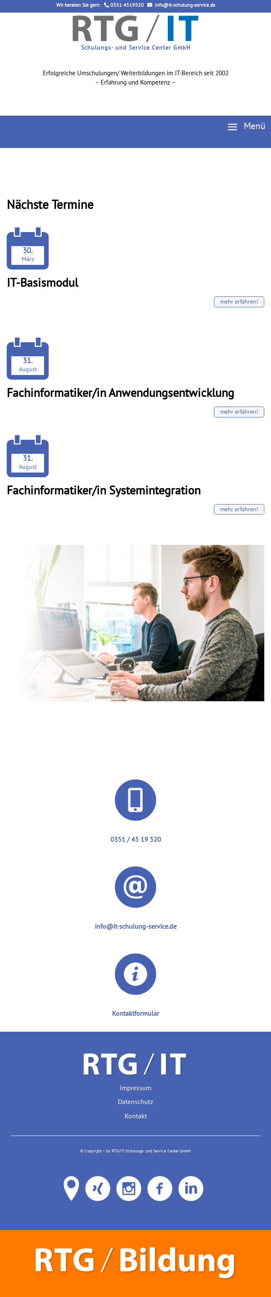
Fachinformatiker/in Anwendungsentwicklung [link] (120, 392)
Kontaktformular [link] (135, 1013)
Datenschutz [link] (135, 1101)
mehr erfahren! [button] (239, 301)
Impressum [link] (135, 1087)
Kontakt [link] (136, 1116)
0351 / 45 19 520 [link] (135, 839)
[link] (135, 39)
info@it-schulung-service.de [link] (181, 5)
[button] (243, 126)
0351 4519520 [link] (124, 5)
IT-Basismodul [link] (42, 282)
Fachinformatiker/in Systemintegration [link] (104, 490)
